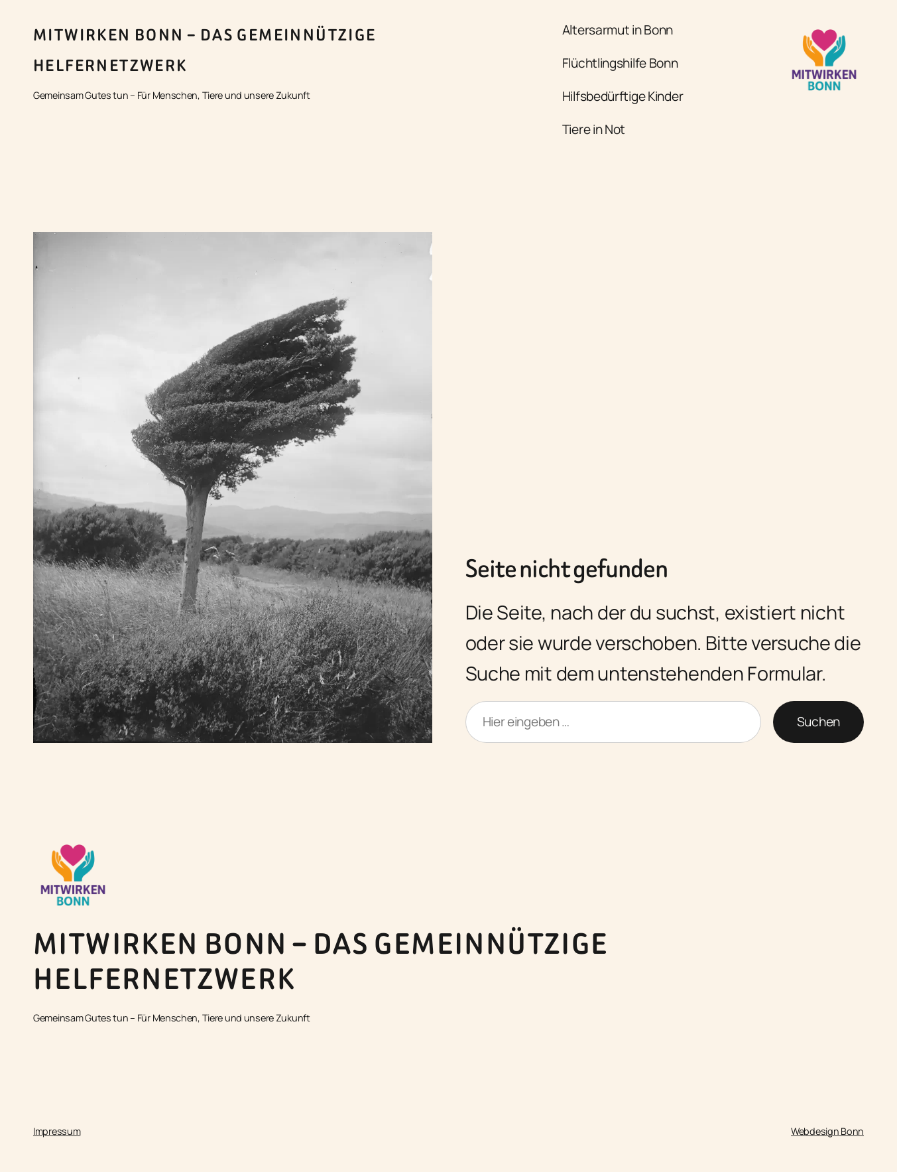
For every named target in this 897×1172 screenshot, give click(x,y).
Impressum (56, 1131)
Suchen (818, 721)
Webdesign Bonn (827, 1131)
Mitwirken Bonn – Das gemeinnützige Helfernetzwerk (321, 961)
